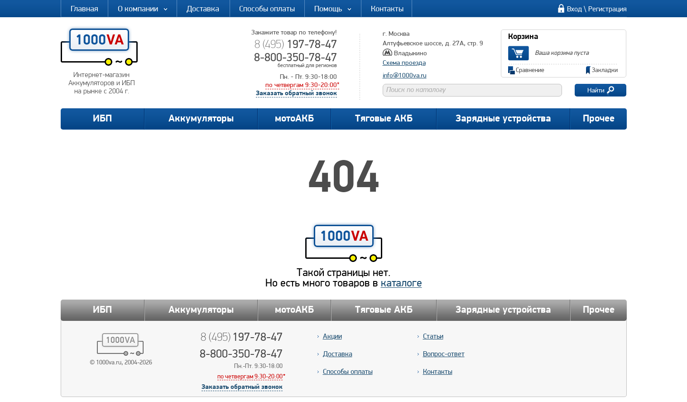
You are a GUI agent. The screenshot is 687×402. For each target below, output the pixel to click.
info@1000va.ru (405, 75)
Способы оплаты (267, 8)
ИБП (102, 119)
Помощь (333, 8)
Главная (84, 8)
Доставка (203, 8)
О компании (143, 8)
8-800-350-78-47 (295, 57)
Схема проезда (404, 62)
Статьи (433, 336)
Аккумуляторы (201, 119)
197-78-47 (295, 44)
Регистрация (607, 9)
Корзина (523, 37)
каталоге (401, 282)
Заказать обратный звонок (296, 93)
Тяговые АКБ (384, 119)
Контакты (387, 8)
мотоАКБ (294, 119)
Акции (332, 336)
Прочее (599, 119)
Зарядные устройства (503, 119)
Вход (574, 9)
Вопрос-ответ (444, 353)
